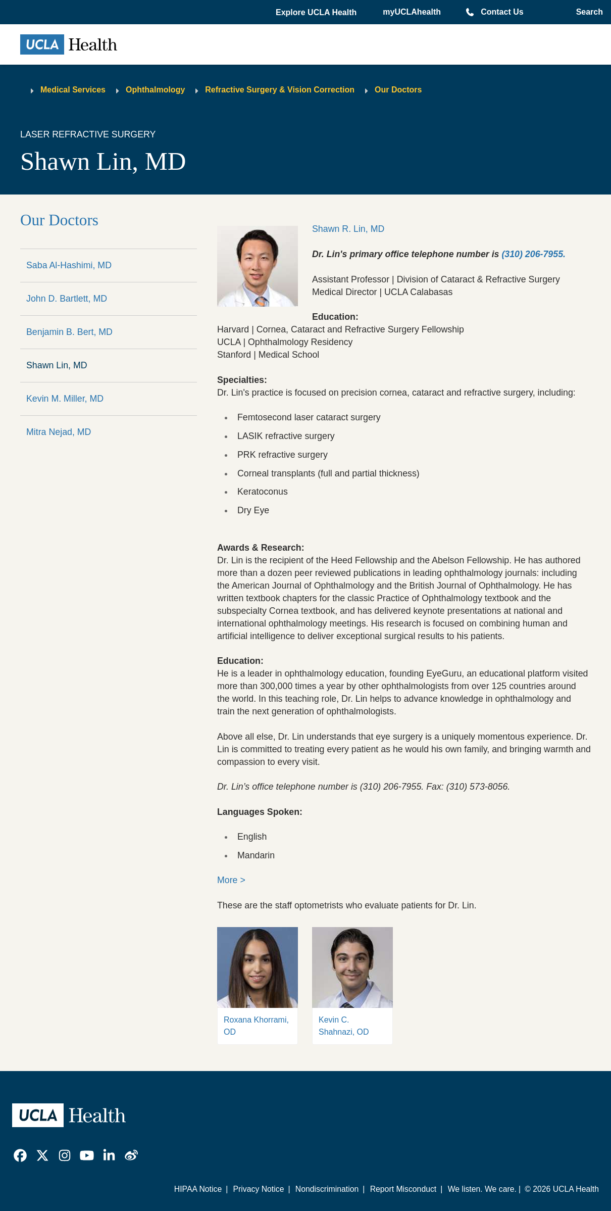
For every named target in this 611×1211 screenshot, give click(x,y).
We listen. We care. (482, 1189)
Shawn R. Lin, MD (348, 229)
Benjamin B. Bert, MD (69, 332)
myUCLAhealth (412, 12)
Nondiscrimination (327, 1189)
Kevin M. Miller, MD (65, 399)
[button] (317, 13)
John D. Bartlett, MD (66, 299)
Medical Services (73, 89)
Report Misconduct (403, 1189)
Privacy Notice (258, 1189)
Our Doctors (398, 89)
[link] (20, 1155)
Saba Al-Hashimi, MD (69, 265)
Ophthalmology (155, 89)
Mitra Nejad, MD (58, 432)
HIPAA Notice (198, 1189)
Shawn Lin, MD (56, 365)
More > (231, 880)
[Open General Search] (587, 12)
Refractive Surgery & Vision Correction (279, 89)
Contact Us (502, 12)
